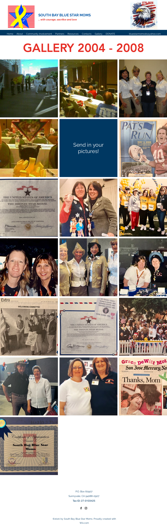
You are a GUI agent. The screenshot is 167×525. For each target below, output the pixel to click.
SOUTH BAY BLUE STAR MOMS (64, 15)
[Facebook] (81, 508)
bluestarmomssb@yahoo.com (145, 33)
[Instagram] (86, 508)
